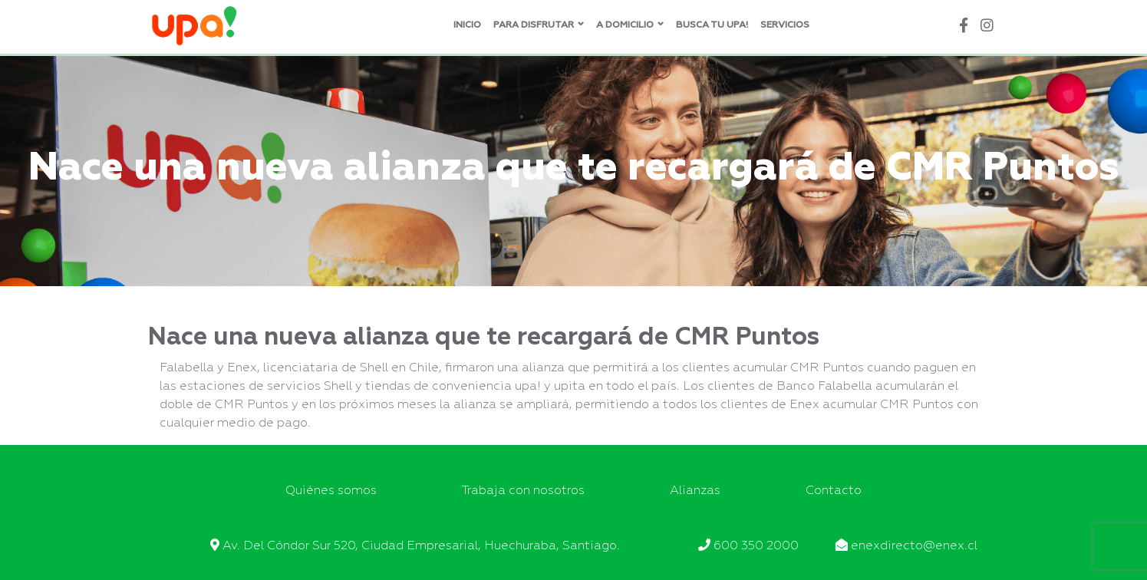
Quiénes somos (331, 491)
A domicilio (625, 25)
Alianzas (695, 491)
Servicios (784, 25)
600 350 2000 (756, 546)
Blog (835, 25)
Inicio (467, 25)
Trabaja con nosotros (523, 491)
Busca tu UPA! (712, 25)
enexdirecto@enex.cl (914, 546)
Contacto (834, 491)
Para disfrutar (533, 25)
